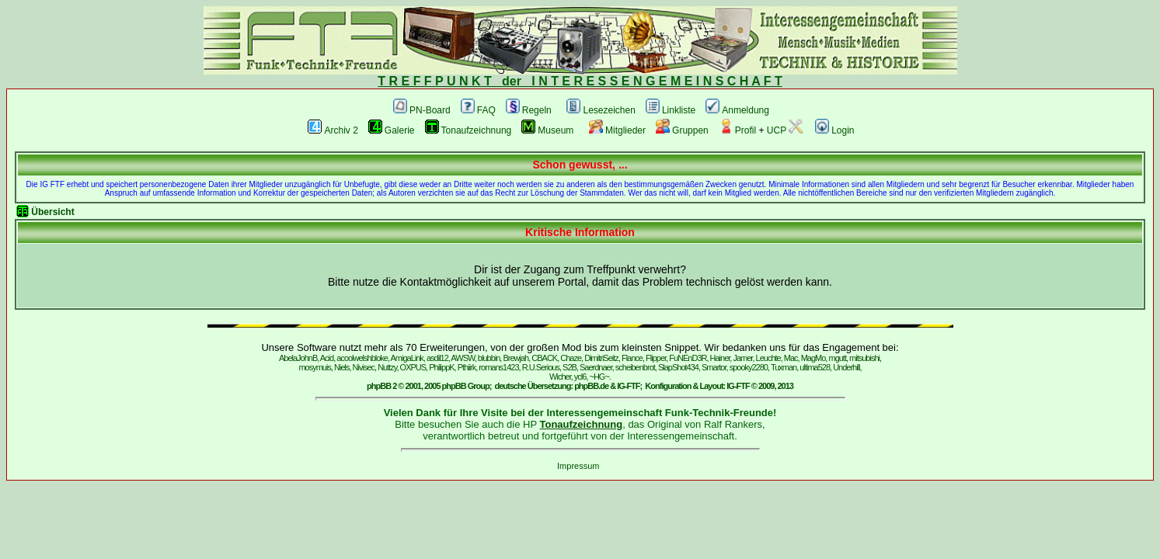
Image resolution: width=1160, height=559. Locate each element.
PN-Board (422, 110)
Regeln (529, 110)
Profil (737, 130)
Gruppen (682, 130)
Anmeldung (737, 110)
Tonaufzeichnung (468, 130)
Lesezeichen (600, 110)
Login (834, 130)
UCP (785, 130)
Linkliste (670, 110)
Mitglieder (617, 130)
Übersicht (52, 212)
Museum (547, 130)
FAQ (478, 110)
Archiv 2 (332, 130)
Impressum (578, 465)
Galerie (391, 130)
